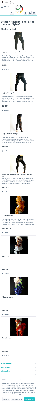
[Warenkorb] (34, 13)
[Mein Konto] (30, 13)
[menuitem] (4, 7)
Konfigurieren (29, 399)
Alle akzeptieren (17, 399)
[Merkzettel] (25, 13)
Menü (5, 6)
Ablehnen (6, 399)
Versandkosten (31, 379)
